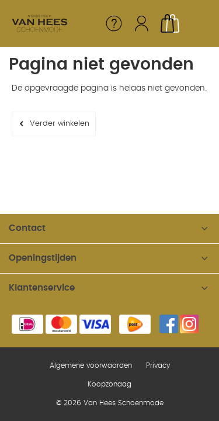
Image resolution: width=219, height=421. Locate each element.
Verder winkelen (59, 123)
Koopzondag (109, 384)
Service (114, 23)
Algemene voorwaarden (91, 365)
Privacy (158, 365)
